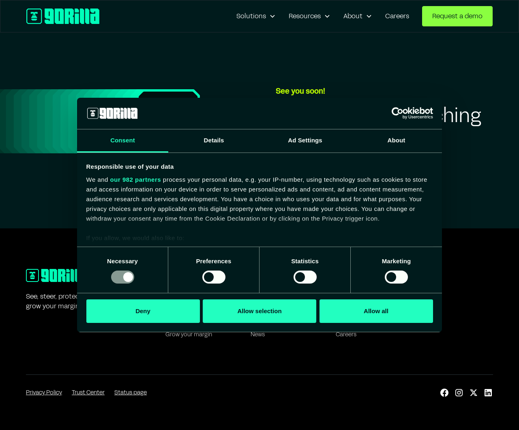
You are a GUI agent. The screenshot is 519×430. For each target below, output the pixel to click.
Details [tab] (214, 140)
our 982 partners (135, 179)
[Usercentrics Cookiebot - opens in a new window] (397, 113)
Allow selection (259, 310)
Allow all (376, 310)
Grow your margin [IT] (188, 334)
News (258, 334)
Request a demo (457, 16)
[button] (256, 16)
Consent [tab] (122, 140)
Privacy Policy (44, 392)
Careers (397, 16)
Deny (142, 310)
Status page (130, 392)
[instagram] (459, 393)
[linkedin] (488, 393)
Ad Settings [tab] (305, 140)
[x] (473, 393)
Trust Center (88, 392)
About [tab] (396, 140)
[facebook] (444, 393)
